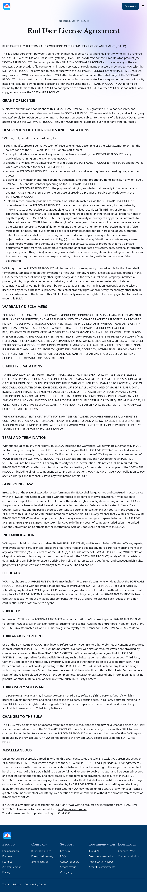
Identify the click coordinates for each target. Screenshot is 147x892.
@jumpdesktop (40, 861)
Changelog (66, 872)
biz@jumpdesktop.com (72, 809)
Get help (65, 851)
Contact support (69, 861)
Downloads (130, 6)
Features (7, 861)
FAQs (63, 856)
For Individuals (10, 851)
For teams (8, 856)
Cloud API (94, 851)
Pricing (6, 872)
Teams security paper (101, 861)
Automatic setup (11, 867)
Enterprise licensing (42, 856)
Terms (5, 884)
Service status (68, 867)
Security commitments (102, 867)
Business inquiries (41, 851)
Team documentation (101, 856)
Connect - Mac (126, 851)
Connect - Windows (129, 856)
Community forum (35, 884)
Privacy (17, 884)
